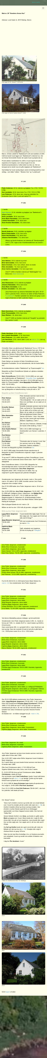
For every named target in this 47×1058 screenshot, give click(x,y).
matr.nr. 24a (35, 713)
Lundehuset (10, 296)
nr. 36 (40, 805)
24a (28, 523)
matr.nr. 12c (5, 583)
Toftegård (37, 530)
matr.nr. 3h (17, 778)
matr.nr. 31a (35, 339)
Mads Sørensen (18, 274)
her (43, 368)
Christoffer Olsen (31, 378)
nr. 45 (24, 829)
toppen (8, 992)
